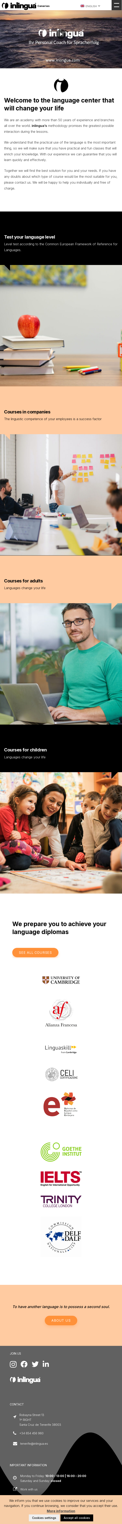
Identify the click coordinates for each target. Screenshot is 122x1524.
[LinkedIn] (46, 1364)
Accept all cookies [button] (77, 1518)
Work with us (29, 1489)
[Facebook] (24, 1364)
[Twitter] (35, 1364)
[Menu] (117, 5)
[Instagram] (13, 1364)
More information (61, 1511)
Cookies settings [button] (44, 1518)
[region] (61, 34)
